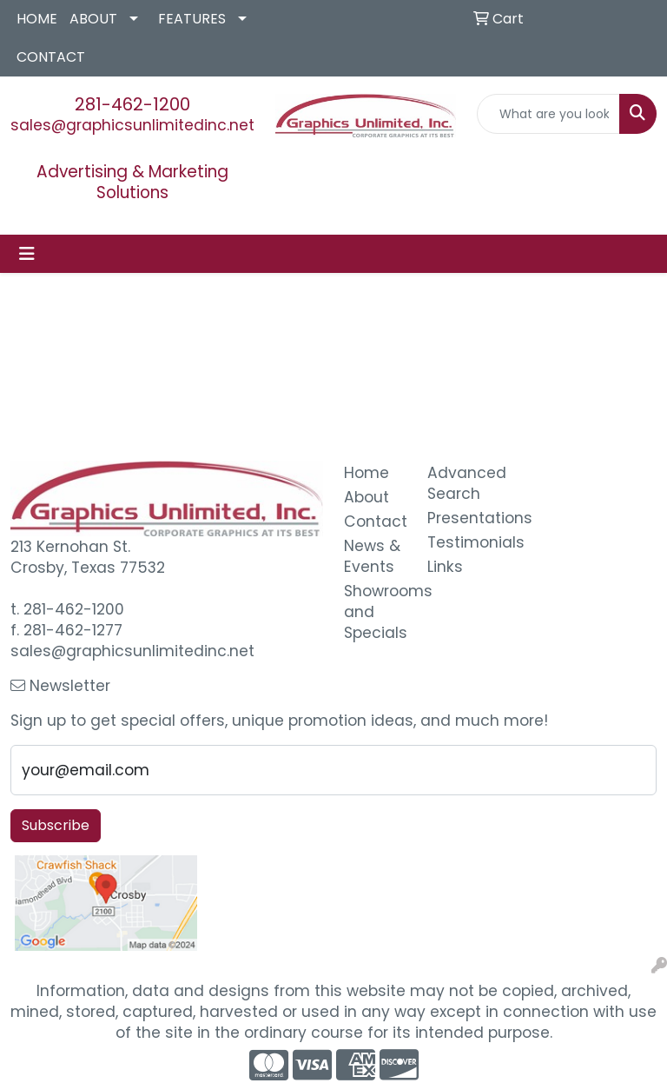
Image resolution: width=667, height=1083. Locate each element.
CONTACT (51, 57)
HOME (37, 19)
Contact (375, 521)
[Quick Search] (549, 114)
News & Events (372, 556)
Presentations (458, 518)
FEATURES (192, 19)
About (366, 497)
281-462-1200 (132, 104)
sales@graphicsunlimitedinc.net (132, 125)
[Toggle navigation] (27, 254)
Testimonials (458, 542)
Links (445, 566)
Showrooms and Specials (375, 612)
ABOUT (93, 19)
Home (366, 472)
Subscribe (55, 825)
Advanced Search (458, 483)
